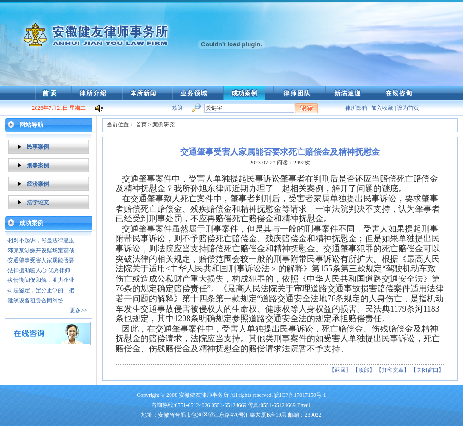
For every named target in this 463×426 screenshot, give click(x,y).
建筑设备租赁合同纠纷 (35, 300)
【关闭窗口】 (427, 370)
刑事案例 (38, 165)
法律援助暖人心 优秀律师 (39, 270)
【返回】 (340, 370)
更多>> (78, 310)
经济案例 (38, 184)
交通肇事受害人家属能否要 (41, 260)
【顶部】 (364, 370)
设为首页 (408, 108)
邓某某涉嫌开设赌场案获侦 (41, 250)
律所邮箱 (356, 108)
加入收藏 (382, 108)
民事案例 (38, 147)
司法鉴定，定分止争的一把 (41, 290)
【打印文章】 (392, 370)
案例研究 (163, 124)
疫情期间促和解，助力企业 (41, 280)
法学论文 (38, 202)
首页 (141, 124)
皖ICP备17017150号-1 (300, 395)
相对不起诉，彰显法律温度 (41, 240)
